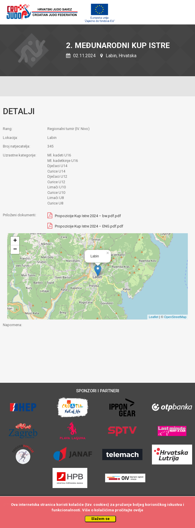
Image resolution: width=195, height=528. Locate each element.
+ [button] (15, 241)
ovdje (138, 510)
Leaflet (153, 317)
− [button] (15, 249)
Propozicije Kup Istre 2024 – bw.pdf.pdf (88, 216)
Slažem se (100, 518)
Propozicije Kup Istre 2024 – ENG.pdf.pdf (89, 226)
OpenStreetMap (175, 317)
